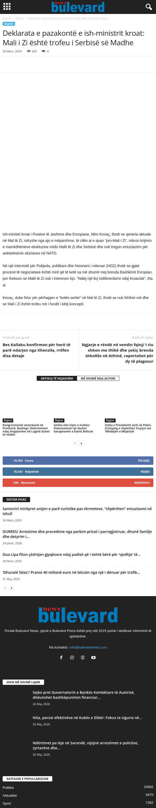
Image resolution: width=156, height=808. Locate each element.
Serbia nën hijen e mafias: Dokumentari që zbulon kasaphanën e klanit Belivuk (73, 362)
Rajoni (19, 18)
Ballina (7, 18)
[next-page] (81, 377)
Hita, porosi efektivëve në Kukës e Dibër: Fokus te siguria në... (87, 651)
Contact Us (78, 794)
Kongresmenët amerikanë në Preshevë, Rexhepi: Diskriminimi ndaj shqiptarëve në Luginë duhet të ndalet (26, 363)
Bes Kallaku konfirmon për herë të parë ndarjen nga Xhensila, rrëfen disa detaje (36, 284)
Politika (8, 721)
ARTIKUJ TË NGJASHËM (57, 312)
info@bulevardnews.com (88, 581)
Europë (8, 769)
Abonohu (142, 416)
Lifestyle (9, 753)
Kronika (8, 761)
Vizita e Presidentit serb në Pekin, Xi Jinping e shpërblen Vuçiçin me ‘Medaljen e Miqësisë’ (128, 362)
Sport (7, 737)
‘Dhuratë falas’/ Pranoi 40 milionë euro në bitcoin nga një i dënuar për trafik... (71, 505)
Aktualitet (10, 729)
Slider (7, 745)
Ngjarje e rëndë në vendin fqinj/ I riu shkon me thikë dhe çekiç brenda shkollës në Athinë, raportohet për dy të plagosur (117, 286)
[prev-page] (75, 377)
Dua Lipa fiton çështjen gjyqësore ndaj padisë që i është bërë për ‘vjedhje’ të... (72, 488)
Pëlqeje (144, 394)
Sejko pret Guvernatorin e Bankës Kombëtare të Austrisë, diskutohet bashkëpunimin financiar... (84, 629)
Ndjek (145, 405)
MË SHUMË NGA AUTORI (98, 312)
